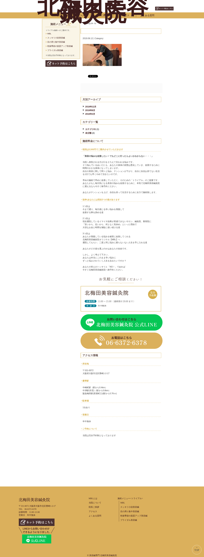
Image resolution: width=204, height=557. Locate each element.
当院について (79, 15)
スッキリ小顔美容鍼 (56, 38)
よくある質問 (147, 15)
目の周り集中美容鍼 (56, 42)
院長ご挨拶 (102, 15)
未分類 (88, 133)
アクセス (124, 15)
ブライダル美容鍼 (55, 50)
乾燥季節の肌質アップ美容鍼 (60, 46)
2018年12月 (90, 107)
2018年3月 (90, 114)
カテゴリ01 (90, 129)
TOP (196, 549)
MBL (49, 33)
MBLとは (57, 15)
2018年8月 (90, 110)
